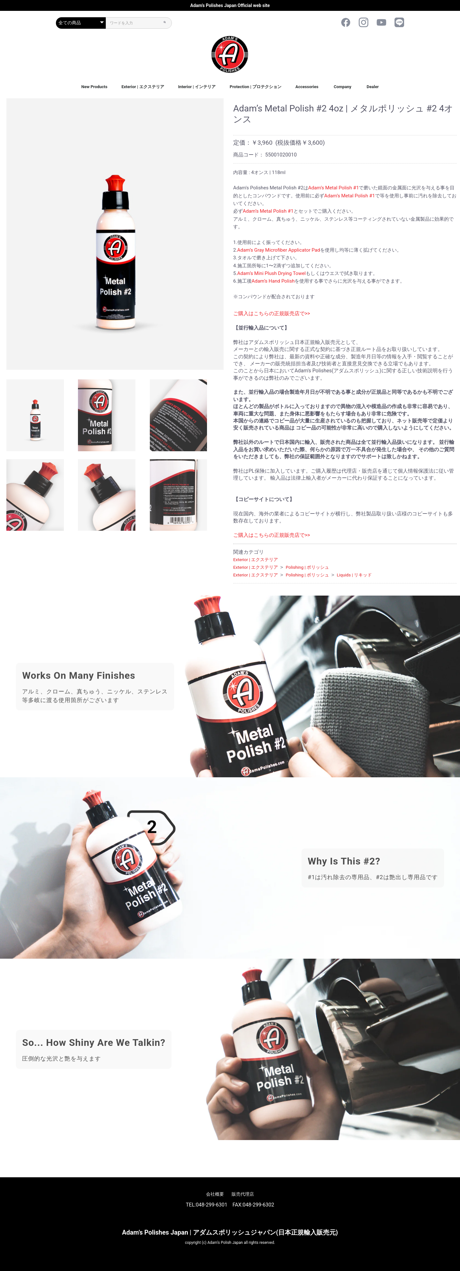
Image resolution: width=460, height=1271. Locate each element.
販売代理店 (243, 1194)
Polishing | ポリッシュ (307, 567)
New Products (94, 86)
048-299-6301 (211, 1205)
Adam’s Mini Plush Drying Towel (271, 273)
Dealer (373, 86)
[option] (115, 234)
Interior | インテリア (197, 86)
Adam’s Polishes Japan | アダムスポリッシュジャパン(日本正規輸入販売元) (230, 1232)
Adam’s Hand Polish (273, 281)
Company (342, 86)
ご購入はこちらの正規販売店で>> (271, 313)
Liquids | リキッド (354, 574)
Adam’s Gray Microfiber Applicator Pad (278, 250)
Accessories (306, 86)
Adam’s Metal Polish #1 (333, 188)
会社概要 (215, 1194)
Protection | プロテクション (255, 86)
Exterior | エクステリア (142, 86)
